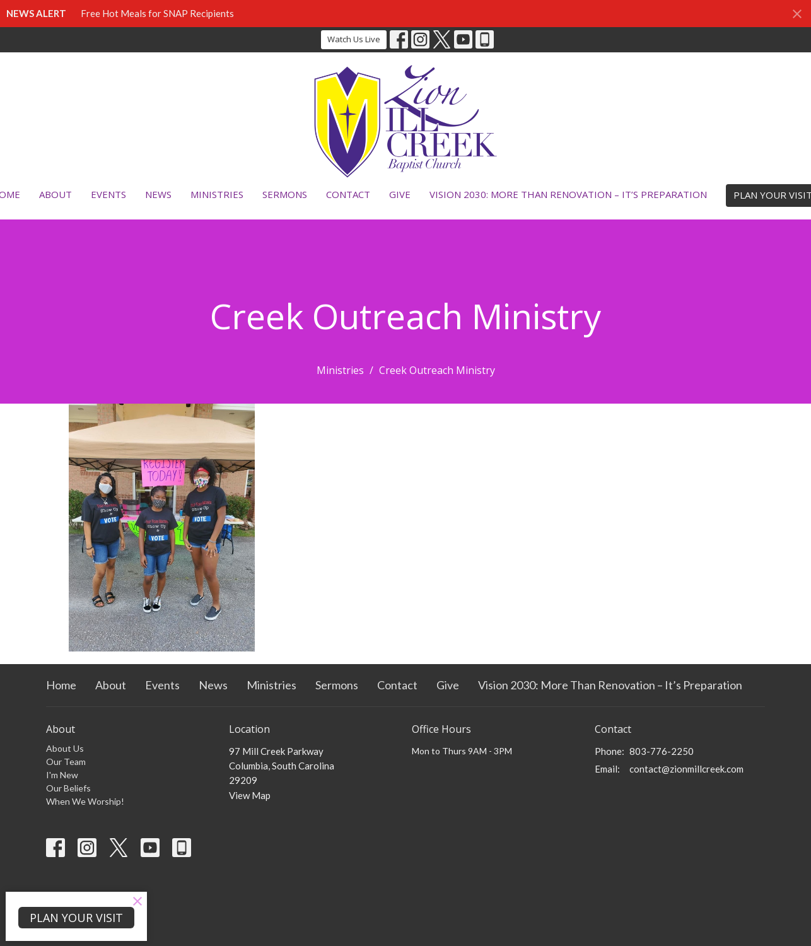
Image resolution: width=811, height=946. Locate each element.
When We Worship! (85, 801)
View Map (250, 795)
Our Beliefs (68, 788)
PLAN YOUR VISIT (76, 917)
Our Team (66, 761)
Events (108, 194)
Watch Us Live (353, 39)
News (158, 194)
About (55, 194)
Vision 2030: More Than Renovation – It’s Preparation (568, 194)
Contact (348, 194)
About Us (65, 748)
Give (400, 194)
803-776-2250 (661, 751)
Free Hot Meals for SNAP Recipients (157, 13)
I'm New (62, 774)
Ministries (216, 194)
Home (61, 685)
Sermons (284, 194)
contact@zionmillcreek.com (686, 768)
